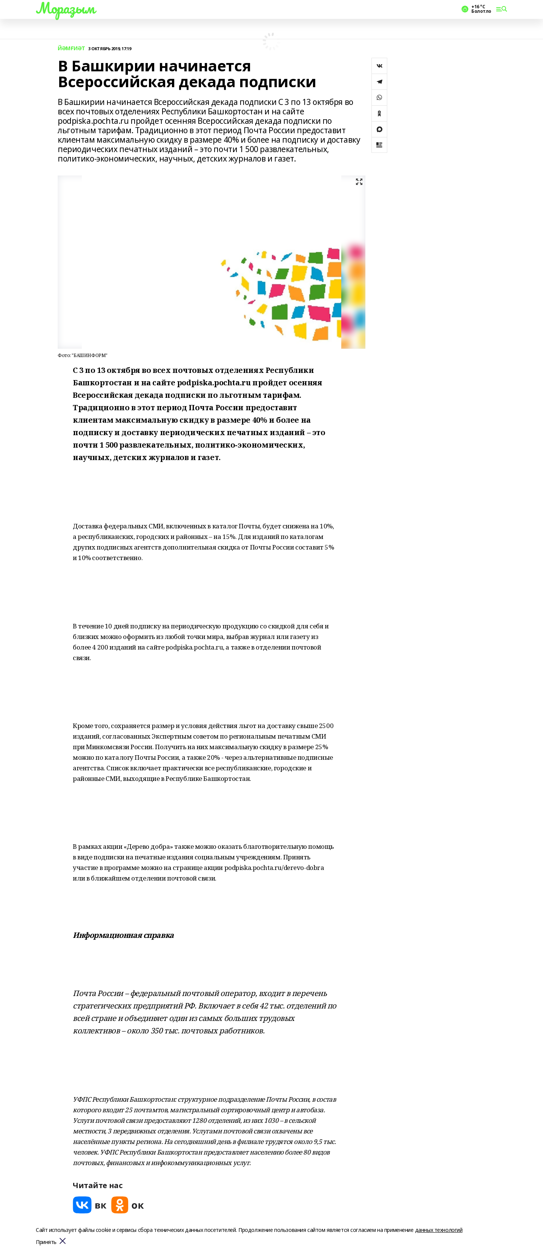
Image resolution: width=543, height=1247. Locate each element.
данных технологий (439, 1229)
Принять (46, 1242)
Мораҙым (65, 8)
